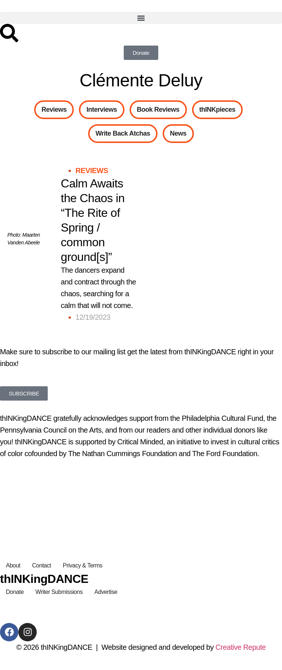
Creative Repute (241, 647)
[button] (141, 18)
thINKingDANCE (44, 578)
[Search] (9, 33)
